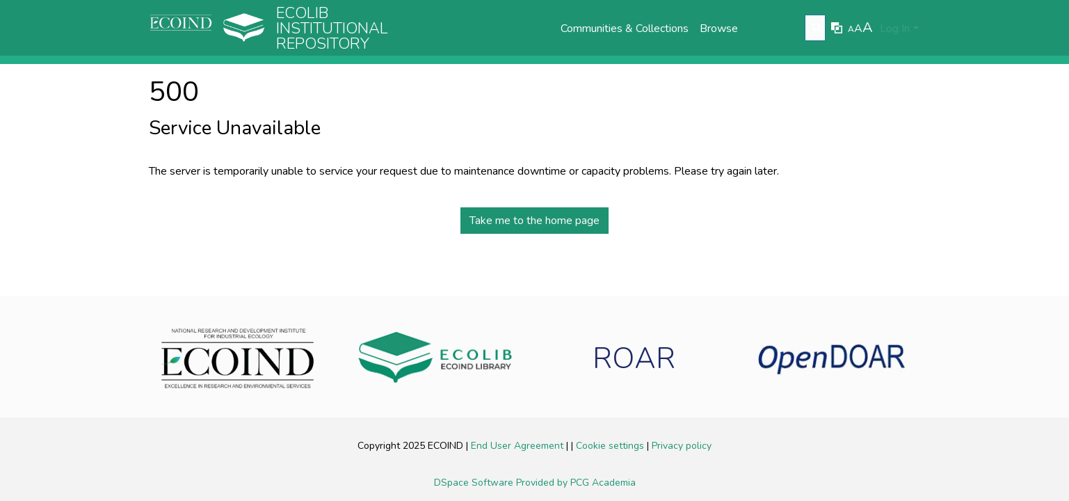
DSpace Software (475, 482)
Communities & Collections (625, 28)
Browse (719, 28)
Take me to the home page (534, 220)
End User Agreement (518, 445)
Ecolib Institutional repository (332, 28)
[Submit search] (817, 28)
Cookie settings (611, 445)
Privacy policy (682, 445)
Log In (895, 28)
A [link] (851, 29)
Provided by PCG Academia (576, 482)
